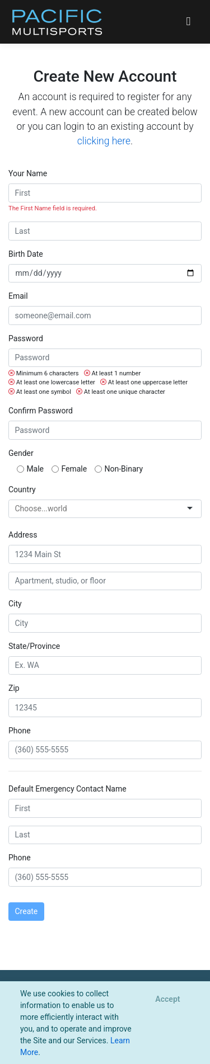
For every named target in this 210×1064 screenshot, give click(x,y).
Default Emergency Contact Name (67, 788)
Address (22, 534)
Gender (21, 453)
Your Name (27, 173)
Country (22, 489)
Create (26, 911)
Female (74, 468)
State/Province (34, 646)
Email (18, 295)
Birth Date (25, 253)
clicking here (103, 141)
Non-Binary (124, 468)
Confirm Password (40, 410)
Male (35, 468)
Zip (14, 688)
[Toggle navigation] (188, 21)
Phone (19, 730)
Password (25, 338)
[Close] (168, 999)
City (15, 603)
